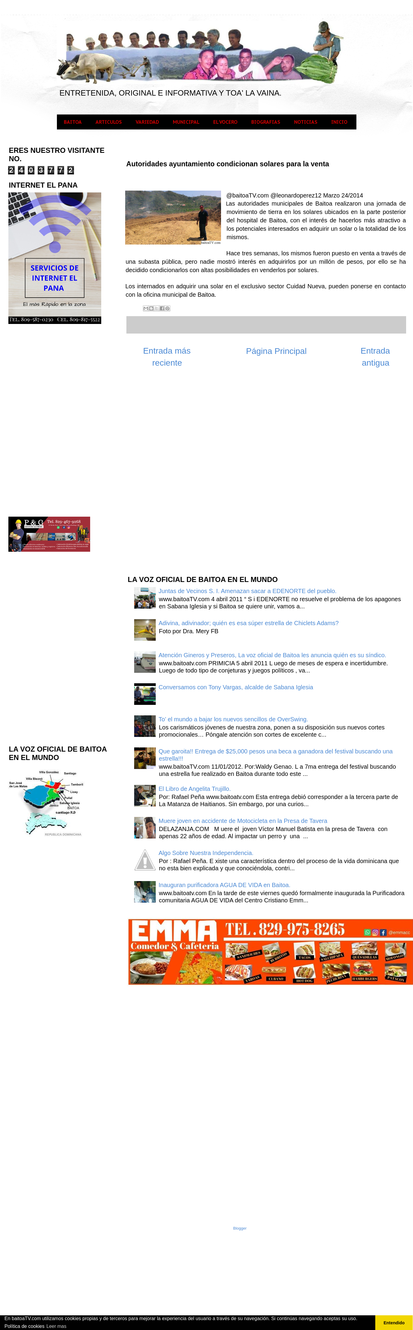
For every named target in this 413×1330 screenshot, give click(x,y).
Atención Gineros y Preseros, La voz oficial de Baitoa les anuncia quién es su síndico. (272, 655)
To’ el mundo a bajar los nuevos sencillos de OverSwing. (233, 719)
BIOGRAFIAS (265, 122)
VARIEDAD (147, 122)
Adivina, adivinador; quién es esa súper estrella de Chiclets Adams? (249, 623)
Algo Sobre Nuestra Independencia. (206, 853)
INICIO (339, 122)
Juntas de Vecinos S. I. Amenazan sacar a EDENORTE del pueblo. (248, 591)
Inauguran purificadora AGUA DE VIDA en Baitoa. (225, 885)
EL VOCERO (225, 122)
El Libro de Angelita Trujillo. (195, 788)
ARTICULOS (109, 122)
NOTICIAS (305, 122)
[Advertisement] (172, 474)
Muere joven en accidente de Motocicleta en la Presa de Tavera (243, 821)
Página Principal (276, 351)
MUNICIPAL (186, 122)
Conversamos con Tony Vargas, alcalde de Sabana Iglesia (236, 687)
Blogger (240, 1228)
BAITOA (73, 122)
